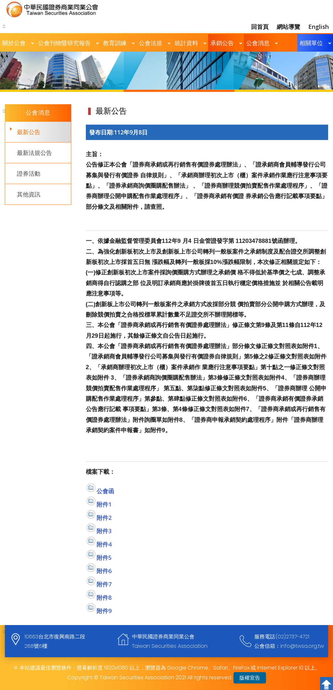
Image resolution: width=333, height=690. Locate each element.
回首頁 (260, 27)
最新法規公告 (34, 153)
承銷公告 (222, 43)
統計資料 (186, 43)
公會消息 (258, 43)
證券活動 (28, 173)
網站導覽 (288, 27)
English (318, 27)
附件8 (104, 597)
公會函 (105, 491)
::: (4, 25)
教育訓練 (115, 43)
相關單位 (311, 43)
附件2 (104, 517)
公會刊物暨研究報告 (64, 43)
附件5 (104, 557)
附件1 (104, 504)
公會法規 (150, 43)
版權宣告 (249, 678)
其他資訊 (28, 194)
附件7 (104, 584)
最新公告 (28, 132)
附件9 (104, 611)
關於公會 (14, 43)
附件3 (104, 531)
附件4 (104, 544)
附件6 (104, 571)
